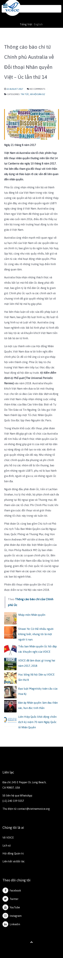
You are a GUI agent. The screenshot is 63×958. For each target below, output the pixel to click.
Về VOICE (8, 837)
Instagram (12, 915)
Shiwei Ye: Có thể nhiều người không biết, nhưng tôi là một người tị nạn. (36, 634)
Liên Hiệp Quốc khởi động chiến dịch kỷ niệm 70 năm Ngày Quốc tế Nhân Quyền (37, 722)
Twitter (10, 898)
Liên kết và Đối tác (13, 861)
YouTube (11, 907)
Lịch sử (6, 845)
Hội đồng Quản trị (13, 853)
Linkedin (11, 924)
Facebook (11, 890)
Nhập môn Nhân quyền (31, 614)
